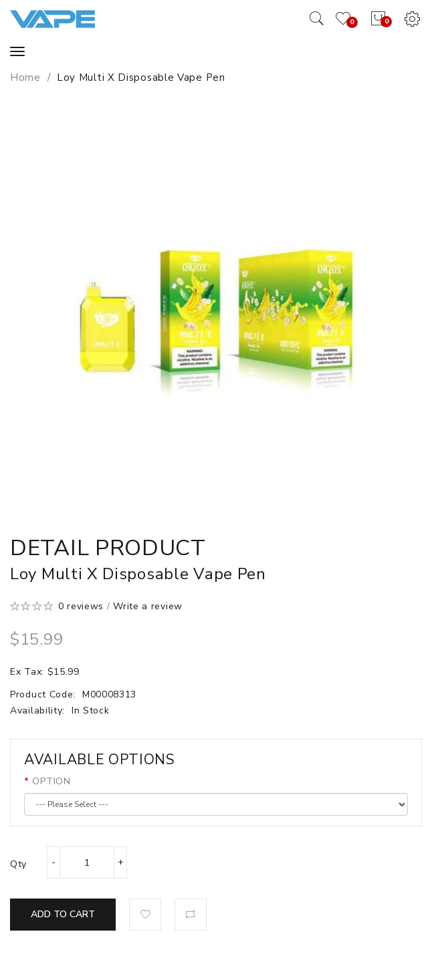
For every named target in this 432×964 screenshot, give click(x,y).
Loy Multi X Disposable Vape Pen (141, 77)
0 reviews (81, 606)
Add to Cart (63, 914)
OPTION (51, 781)
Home (25, 77)
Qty (18, 864)
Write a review (148, 606)
